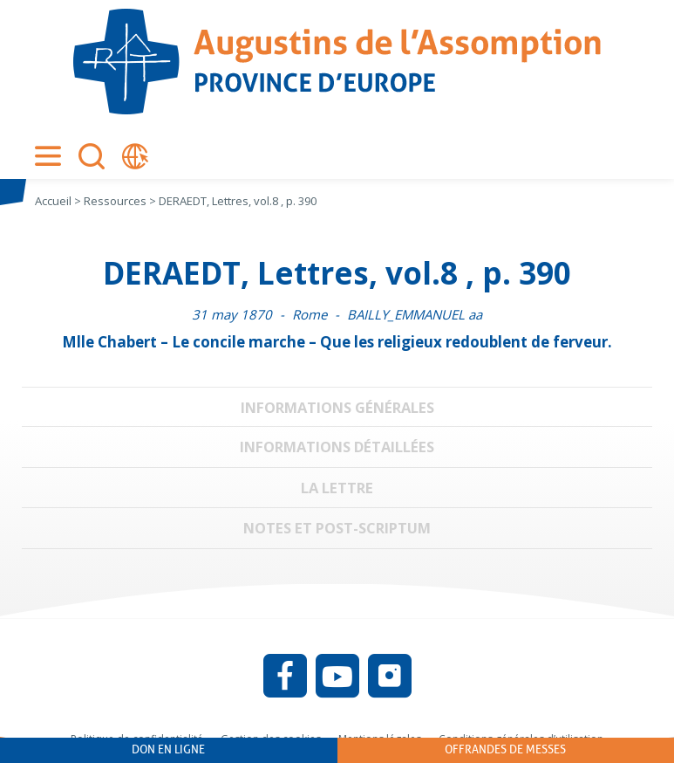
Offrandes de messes (505, 749)
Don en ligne (168, 749)
